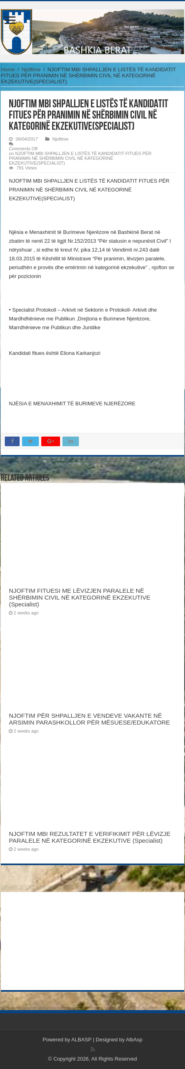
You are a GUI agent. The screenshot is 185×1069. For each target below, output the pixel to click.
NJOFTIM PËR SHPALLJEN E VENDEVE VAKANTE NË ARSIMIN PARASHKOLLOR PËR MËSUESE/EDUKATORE (89, 719)
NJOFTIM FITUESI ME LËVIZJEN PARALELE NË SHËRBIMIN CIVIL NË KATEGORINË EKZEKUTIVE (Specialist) (79, 597)
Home (8, 69)
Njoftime (31, 69)
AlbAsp (134, 1040)
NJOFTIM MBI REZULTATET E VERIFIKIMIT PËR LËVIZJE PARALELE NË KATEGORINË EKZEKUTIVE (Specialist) (89, 837)
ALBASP (81, 1040)
